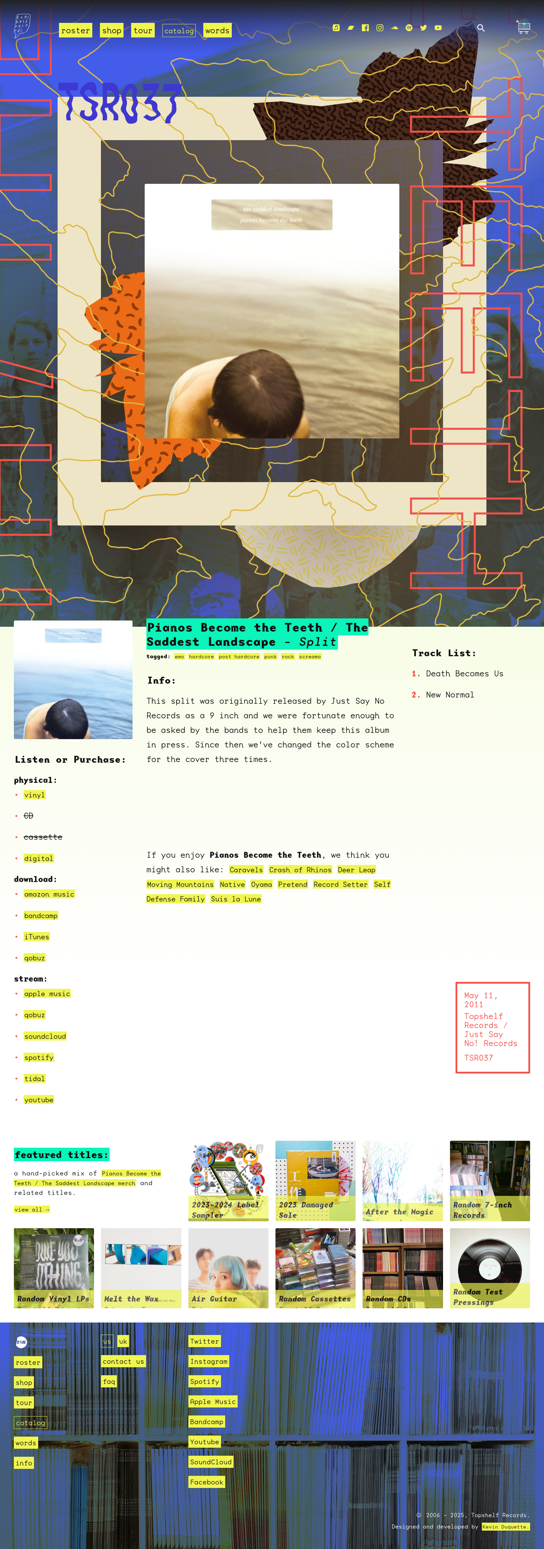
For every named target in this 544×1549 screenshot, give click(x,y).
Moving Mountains (211, 884)
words (222, 30)
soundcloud (48, 1036)
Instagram (210, 1361)
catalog (181, 30)
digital (41, 858)
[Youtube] (438, 28)
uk (124, 1341)
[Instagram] (380, 28)
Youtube (206, 1442)
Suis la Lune (309, 898)
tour (143, 30)
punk (280, 656)
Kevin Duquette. (503, 1526)
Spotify (206, 1381)
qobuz (36, 957)
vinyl (36, 794)
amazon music (53, 894)
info (25, 1462)
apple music (51, 993)
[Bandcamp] (351, 28)
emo (180, 656)
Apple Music (215, 1401)
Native (270, 884)
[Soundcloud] (394, 28)
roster (75, 30)
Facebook (208, 1482)
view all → (35, 1209)
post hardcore (245, 656)
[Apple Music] (336, 28)
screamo (322, 656)
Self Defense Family (228, 898)
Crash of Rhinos (311, 869)
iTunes (38, 936)
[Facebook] (365, 28)
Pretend (339, 884)
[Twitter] (423, 28)
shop (111, 30)
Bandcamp (208, 1422)
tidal (36, 1078)
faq (109, 1381)
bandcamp (43, 915)
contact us (125, 1361)
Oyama (303, 884)
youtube (41, 1099)
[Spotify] (409, 28)
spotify (41, 1057)
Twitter (206, 1341)
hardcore (204, 656)
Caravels (249, 869)
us (107, 1341)
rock (298, 656)
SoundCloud (212, 1462)
